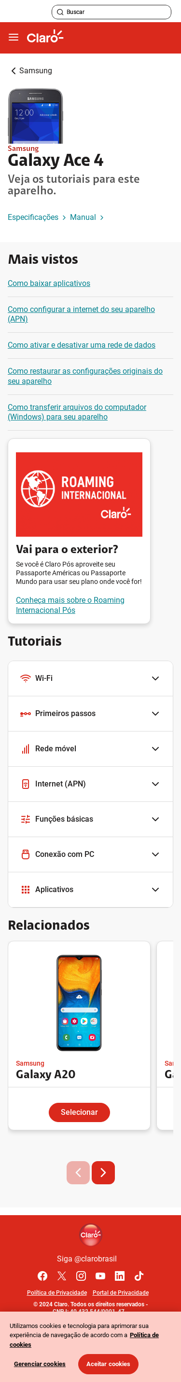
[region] (90, 1347)
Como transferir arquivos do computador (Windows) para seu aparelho (77, 412)
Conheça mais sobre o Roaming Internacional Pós (70, 605)
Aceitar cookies (108, 1364)
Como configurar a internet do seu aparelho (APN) (81, 314)
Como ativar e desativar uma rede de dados (81, 345)
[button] (90, 678)
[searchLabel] (111, 12)
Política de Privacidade (57, 1292)
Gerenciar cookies (40, 1364)
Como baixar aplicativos (49, 283)
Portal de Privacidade (121, 1292)
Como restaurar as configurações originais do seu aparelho (85, 376)
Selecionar (79, 1112)
